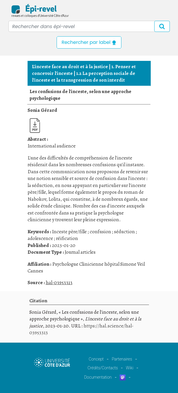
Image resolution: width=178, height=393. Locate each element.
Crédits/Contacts (102, 367)
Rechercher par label (89, 42)
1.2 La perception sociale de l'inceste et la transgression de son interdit (83, 76)
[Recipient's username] (89, 26)
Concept (96, 359)
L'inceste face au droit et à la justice (70, 66)
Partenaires (122, 359)
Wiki (129, 367)
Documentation (98, 377)
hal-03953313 (59, 282)
